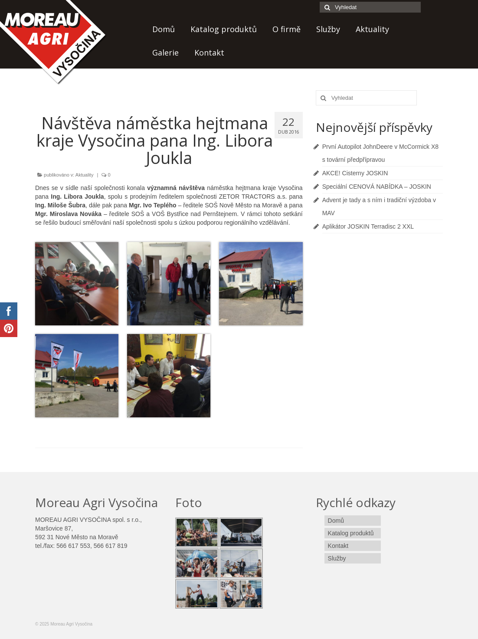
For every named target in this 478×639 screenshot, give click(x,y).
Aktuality (372, 29)
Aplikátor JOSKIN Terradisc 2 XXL (368, 226)
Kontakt (209, 52)
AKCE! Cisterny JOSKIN (355, 173)
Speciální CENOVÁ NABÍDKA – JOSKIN (376, 186)
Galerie (165, 52)
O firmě (286, 29)
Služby (328, 29)
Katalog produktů (223, 29)
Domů (163, 29)
